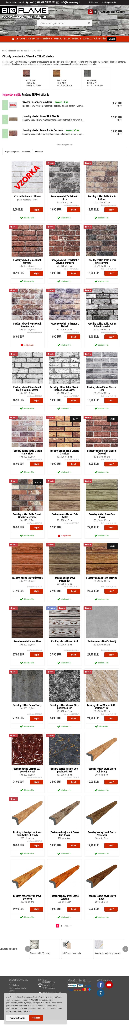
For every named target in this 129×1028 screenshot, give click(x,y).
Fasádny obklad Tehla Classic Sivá (101, 394)
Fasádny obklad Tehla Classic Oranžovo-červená (27, 522)
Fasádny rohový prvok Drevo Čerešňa (64, 905)
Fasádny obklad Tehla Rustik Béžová (102, 203)
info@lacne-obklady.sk (69, 2)
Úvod (4, 51)
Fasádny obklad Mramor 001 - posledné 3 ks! (64, 714)
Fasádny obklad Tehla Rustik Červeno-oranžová (65, 267)
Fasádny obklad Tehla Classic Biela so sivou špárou (64, 394)
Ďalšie (112, 39)
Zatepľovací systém (94, 38)
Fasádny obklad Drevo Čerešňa (27, 584)
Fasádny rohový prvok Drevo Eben (102, 905)
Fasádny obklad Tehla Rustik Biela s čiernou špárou (27, 394)
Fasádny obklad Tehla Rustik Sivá (65, 203)
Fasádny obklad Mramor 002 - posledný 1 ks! (101, 714)
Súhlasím (36, 1018)
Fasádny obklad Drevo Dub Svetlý (64, 522)
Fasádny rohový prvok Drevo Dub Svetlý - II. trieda (27, 841)
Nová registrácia (108, 2)
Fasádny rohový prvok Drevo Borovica (27, 905)
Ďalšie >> (68, 934)
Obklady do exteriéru (66, 38)
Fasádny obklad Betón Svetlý (101, 648)
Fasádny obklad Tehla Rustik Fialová (65, 330)
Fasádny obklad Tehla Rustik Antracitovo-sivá (102, 330)
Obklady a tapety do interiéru (33, 38)
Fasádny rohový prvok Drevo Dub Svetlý (102, 777)
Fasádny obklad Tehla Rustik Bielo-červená (27, 330)
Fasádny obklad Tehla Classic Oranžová (64, 458)
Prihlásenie (93, 2)
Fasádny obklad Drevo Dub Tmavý (102, 522)
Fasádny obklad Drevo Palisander (64, 586)
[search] (89, 23)
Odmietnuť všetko (17, 1018)
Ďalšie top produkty (64, 150)
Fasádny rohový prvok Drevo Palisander (102, 841)
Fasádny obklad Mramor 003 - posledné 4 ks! (27, 777)
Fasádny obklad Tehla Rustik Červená (27, 267)
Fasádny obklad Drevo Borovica (101, 584)
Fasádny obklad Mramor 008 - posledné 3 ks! (64, 777)
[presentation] (28, 957)
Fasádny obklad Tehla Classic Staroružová (27, 458)
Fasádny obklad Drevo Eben (27, 648)
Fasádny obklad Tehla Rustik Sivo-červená (102, 267)
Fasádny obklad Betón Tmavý (27, 712)
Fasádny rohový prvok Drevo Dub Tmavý (64, 841)
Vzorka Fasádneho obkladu (27, 201)
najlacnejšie (26, 156)
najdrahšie (39, 156)
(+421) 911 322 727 (44, 2)
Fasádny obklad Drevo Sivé (64, 648)
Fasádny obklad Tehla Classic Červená (101, 458)
